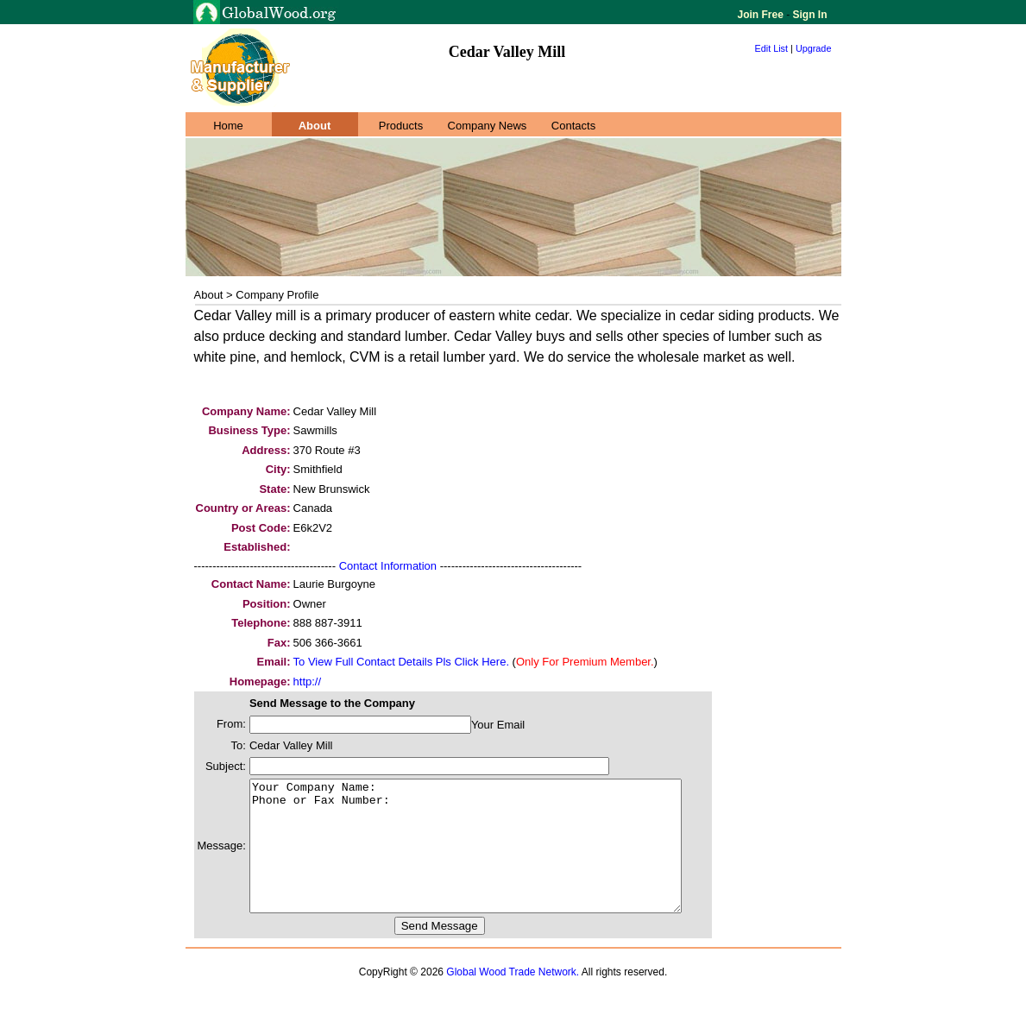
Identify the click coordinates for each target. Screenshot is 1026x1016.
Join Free (762, 15)
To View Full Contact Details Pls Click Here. (401, 661)
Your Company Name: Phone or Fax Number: (491, 859)
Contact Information (388, 565)
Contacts (573, 125)
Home (228, 125)
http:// (307, 681)
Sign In (808, 15)
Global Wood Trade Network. (512, 998)
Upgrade (814, 48)
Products (401, 125)
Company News (487, 125)
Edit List (772, 48)
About (315, 125)
